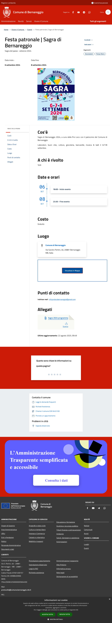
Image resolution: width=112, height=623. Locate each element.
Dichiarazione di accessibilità (67, 576)
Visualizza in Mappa (72, 270)
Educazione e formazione (65, 522)
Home (6, 29)
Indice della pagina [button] (13, 129)
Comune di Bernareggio (56, 245)
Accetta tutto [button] (47, 614)
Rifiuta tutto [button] (65, 614)
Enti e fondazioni (7, 537)
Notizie (86, 525)
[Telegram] (83, 12)
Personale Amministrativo (11, 545)
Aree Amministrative (9, 529)
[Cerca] (108, 12)
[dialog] (56, 610)
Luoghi (86, 544)
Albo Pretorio (61, 564)
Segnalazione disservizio (38, 564)
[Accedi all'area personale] (100, 2)
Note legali (60, 572)
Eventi (29, 29)
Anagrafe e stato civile (37, 525)
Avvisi (86, 533)
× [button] (109, 599)
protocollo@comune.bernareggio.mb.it (16, 590)
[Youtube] (77, 12)
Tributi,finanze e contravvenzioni (68, 530)
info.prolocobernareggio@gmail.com (62, 299)
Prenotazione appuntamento (39, 560)
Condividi (88, 40)
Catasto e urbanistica (37, 537)
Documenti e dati (7, 549)
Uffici (3, 533)
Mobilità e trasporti (36, 541)
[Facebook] (72, 12)
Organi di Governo (8, 525)
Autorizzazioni (61, 541)
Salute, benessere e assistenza (67, 537)
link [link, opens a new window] (77, 610)
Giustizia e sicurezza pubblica (67, 526)
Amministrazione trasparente (67, 560)
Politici (3, 541)
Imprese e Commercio (37, 533)
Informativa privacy (63, 568)
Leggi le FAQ (33, 568)
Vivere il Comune (18, 29)
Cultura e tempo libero (37, 529)
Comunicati (88, 529)
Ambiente (60, 534)
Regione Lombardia (8, 3)
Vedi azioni (89, 44)
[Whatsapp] (88, 12)
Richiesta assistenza (36, 572)
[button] (56, 619)
